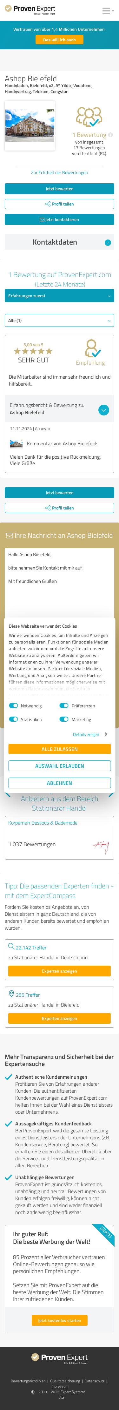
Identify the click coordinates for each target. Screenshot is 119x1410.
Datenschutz (94, 1381)
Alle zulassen (60, 748)
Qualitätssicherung (65, 1381)
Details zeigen (86, 734)
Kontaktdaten (71, 241)
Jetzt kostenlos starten (59, 1320)
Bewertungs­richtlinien (28, 1381)
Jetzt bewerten (60, 189)
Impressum (59, 1386)
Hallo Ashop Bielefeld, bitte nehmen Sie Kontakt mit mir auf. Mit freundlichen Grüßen (59, 583)
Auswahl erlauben (59, 765)
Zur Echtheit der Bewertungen (59, 172)
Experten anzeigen (59, 971)
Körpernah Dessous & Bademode (42, 822)
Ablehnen (59, 782)
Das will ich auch (59, 39)
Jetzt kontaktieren (59, 219)
